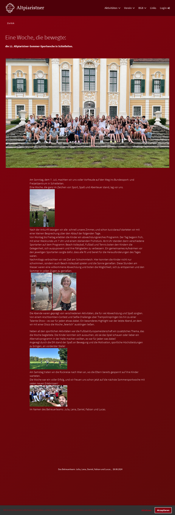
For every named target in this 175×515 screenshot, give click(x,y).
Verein (129, 8)
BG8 (142, 8)
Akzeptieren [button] (163, 510)
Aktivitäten (112, 8)
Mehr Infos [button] (111, 510)
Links (153, 8)
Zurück (10, 23)
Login (165, 8)
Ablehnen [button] (146, 510)
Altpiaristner (30, 8)
